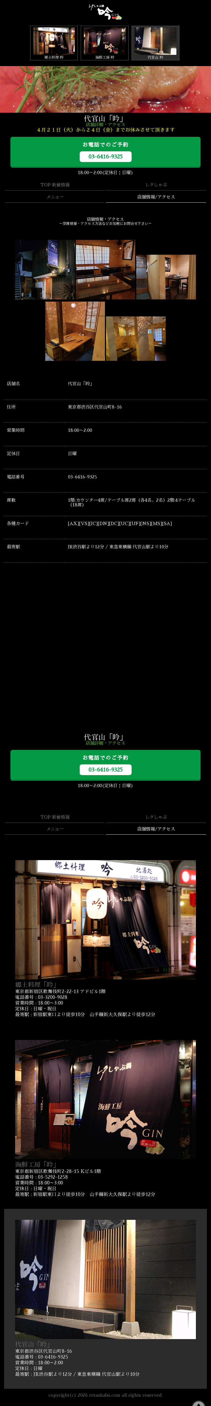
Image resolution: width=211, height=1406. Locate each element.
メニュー (55, 197)
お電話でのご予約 (106, 152)
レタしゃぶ (156, 185)
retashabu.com (104, 1395)
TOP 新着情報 (55, 185)
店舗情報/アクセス (156, 197)
